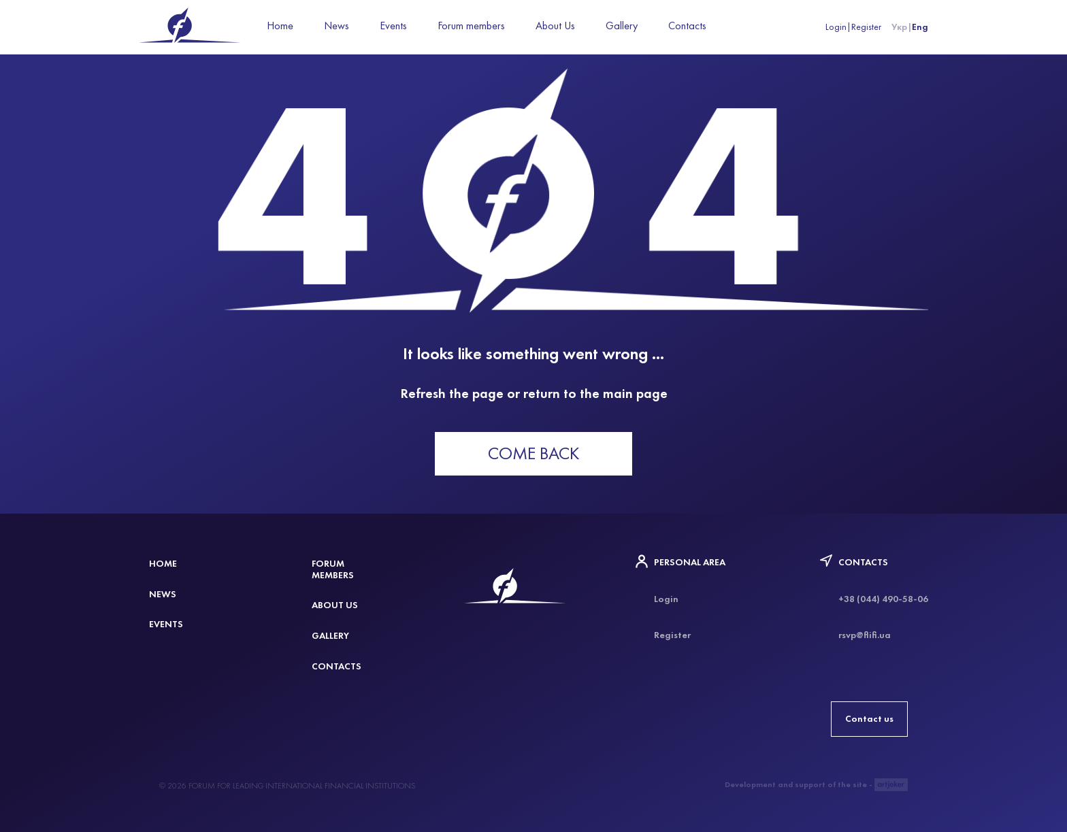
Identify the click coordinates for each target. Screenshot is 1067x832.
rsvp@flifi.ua (864, 635)
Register (866, 27)
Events (393, 25)
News (336, 25)
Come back (534, 453)
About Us (555, 25)
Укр (899, 27)
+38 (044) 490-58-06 (883, 599)
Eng (920, 27)
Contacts (687, 25)
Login (836, 27)
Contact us (869, 719)
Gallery (622, 25)
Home (280, 25)
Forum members (471, 25)
